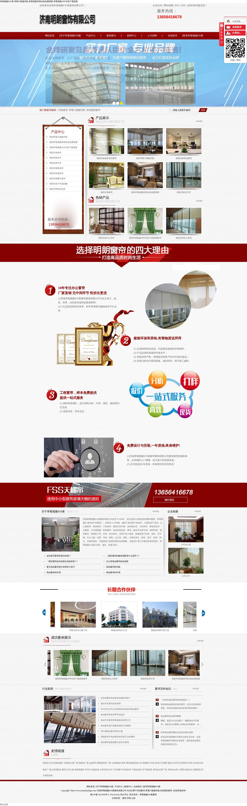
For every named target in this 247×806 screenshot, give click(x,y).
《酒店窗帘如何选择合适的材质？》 (63, 561)
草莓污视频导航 (77, 110)
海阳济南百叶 (55, 158)
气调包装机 (137, 769)
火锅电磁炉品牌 (118, 763)
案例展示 (111, 35)
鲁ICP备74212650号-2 (99, 794)
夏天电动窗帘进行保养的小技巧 (61, 567)
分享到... (236, 33)
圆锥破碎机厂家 (104, 763)
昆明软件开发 (187, 763)
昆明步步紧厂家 (160, 769)
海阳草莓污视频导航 (58, 137)
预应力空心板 (68, 769)
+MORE (199, 121)
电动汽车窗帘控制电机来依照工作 (116, 720)
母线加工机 (48, 763)
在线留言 (172, 35)
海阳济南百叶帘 (184, 192)
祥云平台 (124, 794)
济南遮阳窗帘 (93, 110)
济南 (129, 798)
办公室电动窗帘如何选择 (117, 561)
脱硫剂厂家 (84, 763)
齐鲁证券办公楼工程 (79, 630)
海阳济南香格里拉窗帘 (106, 158)
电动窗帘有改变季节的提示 (113, 714)
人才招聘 (152, 35)
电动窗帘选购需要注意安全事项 (115, 742)
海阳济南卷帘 (55, 152)
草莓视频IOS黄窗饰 (148, 794)
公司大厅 (186, 576)
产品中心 (90, 35)
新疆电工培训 (149, 763)
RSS (177, 5)
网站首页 (50, 35)
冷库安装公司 (106, 769)
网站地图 (168, 5)
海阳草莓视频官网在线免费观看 (63, 142)
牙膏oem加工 (174, 769)
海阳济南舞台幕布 (57, 178)
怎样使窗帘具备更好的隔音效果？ (116, 698)
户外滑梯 (116, 769)
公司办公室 (186, 544)
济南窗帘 (63, 110)
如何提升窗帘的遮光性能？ (59, 556)
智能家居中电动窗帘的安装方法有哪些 (118, 737)
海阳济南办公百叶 (106, 238)
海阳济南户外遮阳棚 (58, 184)
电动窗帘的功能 (113, 567)
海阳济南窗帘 (107, 192)
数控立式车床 (174, 763)
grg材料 (92, 763)
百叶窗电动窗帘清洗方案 (112, 731)
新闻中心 (131, 35)
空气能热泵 (147, 769)
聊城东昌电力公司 (120, 630)
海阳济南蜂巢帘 (56, 168)
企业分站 (157, 5)
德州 (124, 798)
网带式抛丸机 (186, 769)
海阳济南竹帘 (55, 163)
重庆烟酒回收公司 (134, 763)
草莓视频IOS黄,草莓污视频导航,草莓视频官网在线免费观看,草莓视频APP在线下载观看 (39, 1)
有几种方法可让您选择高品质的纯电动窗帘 (120, 709)
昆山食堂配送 (55, 769)
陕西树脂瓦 (80, 769)
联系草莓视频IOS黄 (193, 35)
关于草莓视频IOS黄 (70, 35)
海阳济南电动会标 (57, 189)
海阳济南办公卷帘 (184, 238)
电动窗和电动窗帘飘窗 (171, 716)
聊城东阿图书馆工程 (161, 630)
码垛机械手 (58, 763)
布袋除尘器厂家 (71, 763)
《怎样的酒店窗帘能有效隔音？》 (176, 700)
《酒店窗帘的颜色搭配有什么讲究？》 (123, 556)
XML (183, 5)
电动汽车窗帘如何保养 (111, 703)
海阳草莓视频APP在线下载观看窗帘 (145, 238)
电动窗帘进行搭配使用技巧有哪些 (116, 726)
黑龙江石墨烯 (161, 763)
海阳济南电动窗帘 (184, 158)
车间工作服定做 (92, 769)
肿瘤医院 (197, 769)
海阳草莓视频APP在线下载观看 (63, 147)
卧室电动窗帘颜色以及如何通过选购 (177, 732)
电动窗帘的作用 (54, 572)
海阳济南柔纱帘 (56, 173)
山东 (133, 798)
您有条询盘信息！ (197, 5)
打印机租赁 (126, 769)
